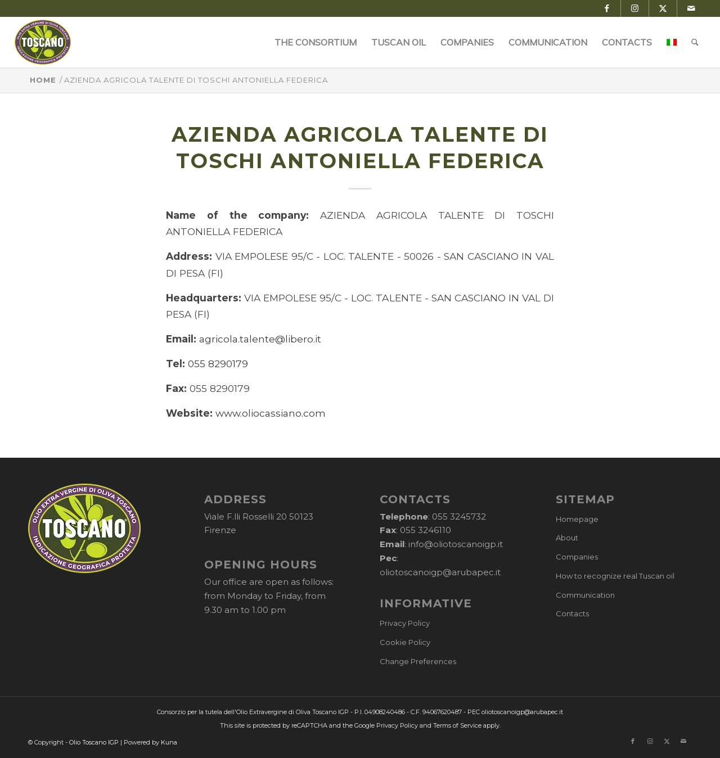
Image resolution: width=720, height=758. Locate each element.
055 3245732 (459, 516)
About (567, 537)
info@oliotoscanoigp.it (455, 544)
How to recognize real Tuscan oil (615, 575)
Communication (585, 594)
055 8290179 (218, 363)
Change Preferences (418, 661)
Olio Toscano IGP (94, 742)
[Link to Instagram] (635, 8)
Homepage (577, 519)
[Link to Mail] (691, 8)
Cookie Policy (405, 642)
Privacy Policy (405, 623)
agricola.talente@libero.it (260, 339)
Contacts (572, 613)
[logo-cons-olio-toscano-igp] (43, 42)
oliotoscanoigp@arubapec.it (440, 572)
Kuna (169, 742)
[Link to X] (663, 8)
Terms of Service (457, 725)
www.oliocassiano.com (270, 413)
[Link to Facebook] (606, 8)
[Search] (695, 42)
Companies (577, 556)
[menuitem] (315, 42)
